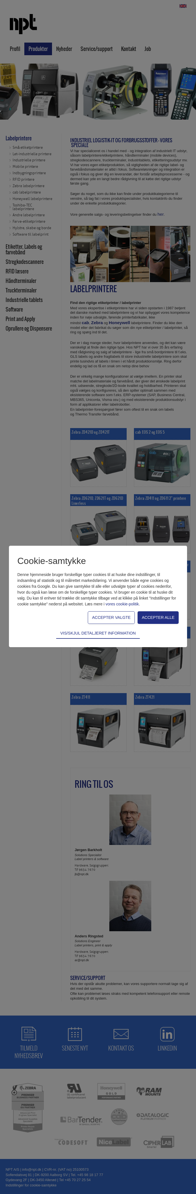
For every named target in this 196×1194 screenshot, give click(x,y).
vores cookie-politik (122, 604)
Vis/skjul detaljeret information (98, 633)
